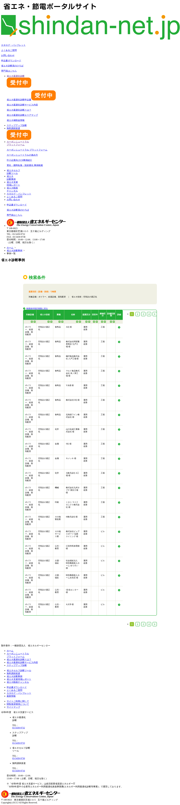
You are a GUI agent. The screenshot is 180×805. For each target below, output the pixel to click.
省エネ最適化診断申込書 (31, 99)
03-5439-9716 (18, 771)
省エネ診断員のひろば (12, 66)
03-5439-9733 (18, 743)
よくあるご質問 (9, 50)
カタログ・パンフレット (13, 45)
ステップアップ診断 (17, 125)
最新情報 (11, 696)
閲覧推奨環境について (18, 704)
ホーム (10, 247)
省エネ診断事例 (14, 250)
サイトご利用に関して (18, 701)
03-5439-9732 (18, 728)
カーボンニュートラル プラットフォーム (27, 150)
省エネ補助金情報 (16, 120)
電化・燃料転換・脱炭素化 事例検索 (25, 165)
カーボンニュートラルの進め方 (22, 155)
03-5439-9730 (18, 758)
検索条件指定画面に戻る (37, 308)
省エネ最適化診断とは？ (19, 110)
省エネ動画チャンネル (18, 682)
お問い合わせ (7, 55)
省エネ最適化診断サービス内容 (22, 105)
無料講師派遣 (13, 673)
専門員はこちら (9, 71)
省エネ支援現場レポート (19, 679)
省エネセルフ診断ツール (19, 670)
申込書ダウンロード (11, 60)
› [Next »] (154, 624)
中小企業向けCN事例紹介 (19, 160)
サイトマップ (13, 707)
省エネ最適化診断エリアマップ (22, 115)
